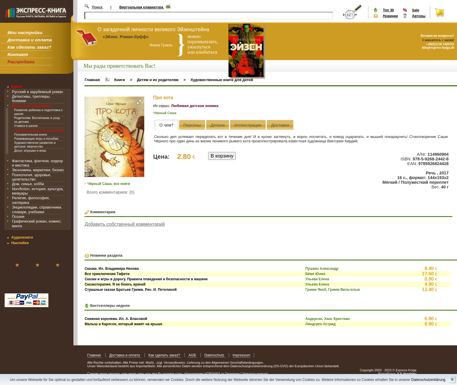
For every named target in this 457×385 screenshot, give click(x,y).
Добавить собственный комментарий (125, 224)
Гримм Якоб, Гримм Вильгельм (332, 290)
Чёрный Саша (164, 113)
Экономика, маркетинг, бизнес (38, 170)
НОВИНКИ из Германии (222, 373)
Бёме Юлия (315, 274)
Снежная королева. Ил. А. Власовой (116, 319)
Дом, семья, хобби (28, 184)
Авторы (419, 16)
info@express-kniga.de (438, 47)
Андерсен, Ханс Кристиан (327, 319)
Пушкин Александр (322, 269)
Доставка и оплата (30, 39)
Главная (92, 80)
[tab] (166, 125)
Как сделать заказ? (29, 47)
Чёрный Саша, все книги (108, 184)
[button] (139, 101)
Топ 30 (388, 10)
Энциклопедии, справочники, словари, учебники (37, 209)
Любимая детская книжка (194, 106)
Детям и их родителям (31, 106)
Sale (415, 10)
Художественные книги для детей (39, 130)
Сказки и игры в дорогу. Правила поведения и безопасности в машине (146, 279)
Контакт (18, 54)
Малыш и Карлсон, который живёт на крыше (123, 324)
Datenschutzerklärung (428, 380)
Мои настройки (25, 32)
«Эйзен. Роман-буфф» (126, 36)
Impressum (241, 355)
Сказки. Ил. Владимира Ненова (112, 269)
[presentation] (166, 125)
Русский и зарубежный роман (37, 92)
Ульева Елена (317, 279)
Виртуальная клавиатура (141, 7)
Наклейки (20, 243)
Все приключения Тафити (107, 274)
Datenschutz (214, 355)
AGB (192, 355)
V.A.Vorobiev (406, 373)
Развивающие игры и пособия (36, 138)
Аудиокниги (22, 237)
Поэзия (18, 216)
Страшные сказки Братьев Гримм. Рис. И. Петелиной (131, 290)
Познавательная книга (30, 134)
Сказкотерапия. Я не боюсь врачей (115, 284)
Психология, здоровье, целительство (31, 177)
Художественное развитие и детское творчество (35, 144)
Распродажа (21, 61)
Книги (16, 86)
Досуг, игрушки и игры (30, 150)
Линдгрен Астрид (320, 324)
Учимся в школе (26, 125)
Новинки (390, 16)
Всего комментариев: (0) (111, 192)
